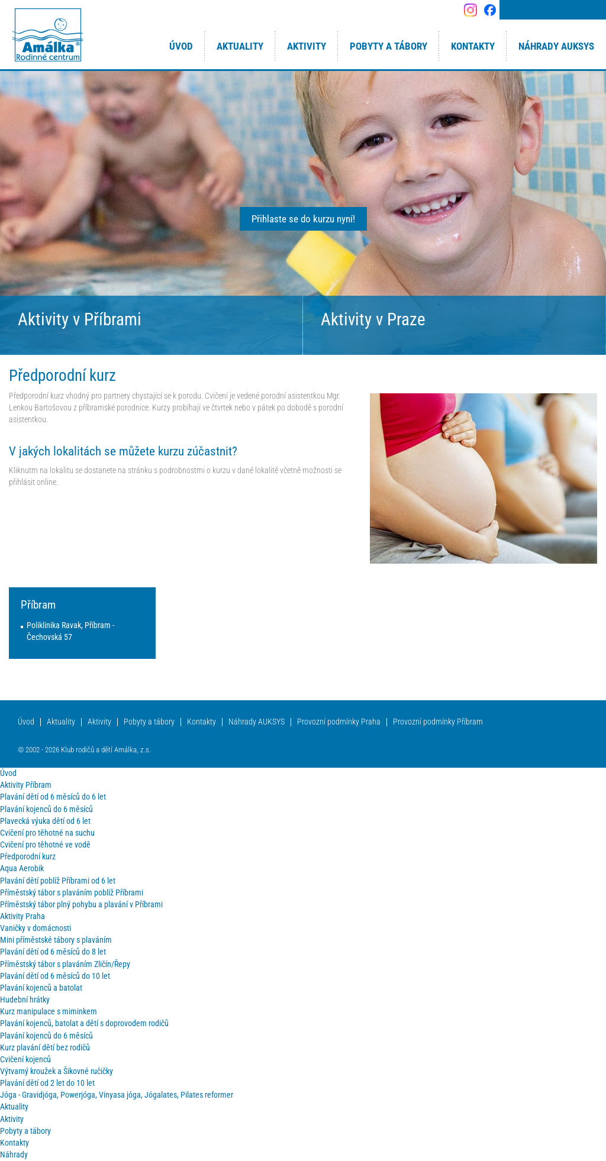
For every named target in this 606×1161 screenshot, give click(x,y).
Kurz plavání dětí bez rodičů (45, 1048)
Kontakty (201, 722)
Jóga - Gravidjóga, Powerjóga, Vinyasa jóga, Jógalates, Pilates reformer (116, 1095)
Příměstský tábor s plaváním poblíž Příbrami (71, 893)
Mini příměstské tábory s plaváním (56, 940)
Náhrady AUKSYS (256, 722)
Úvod (26, 722)
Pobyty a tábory (149, 722)
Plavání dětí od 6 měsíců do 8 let (53, 952)
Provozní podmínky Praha (339, 722)
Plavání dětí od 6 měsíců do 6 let (53, 797)
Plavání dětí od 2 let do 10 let (47, 1083)
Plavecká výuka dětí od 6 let (45, 821)
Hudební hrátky (25, 1000)
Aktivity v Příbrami (79, 319)
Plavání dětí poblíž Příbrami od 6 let (57, 881)
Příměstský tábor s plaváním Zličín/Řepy (65, 964)
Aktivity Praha (22, 916)
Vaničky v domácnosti (35, 928)
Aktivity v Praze (373, 319)
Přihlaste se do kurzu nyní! (303, 219)
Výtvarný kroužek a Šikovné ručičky (56, 1071)
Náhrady (14, 1155)
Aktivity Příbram (25, 785)
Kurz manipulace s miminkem (48, 1012)
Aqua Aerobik (22, 869)
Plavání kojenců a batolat (41, 988)
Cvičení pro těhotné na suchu (47, 833)
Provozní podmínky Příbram (438, 722)
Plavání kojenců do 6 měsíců (46, 809)
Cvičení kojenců (25, 1060)
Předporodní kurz (28, 857)
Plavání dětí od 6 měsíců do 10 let (55, 976)
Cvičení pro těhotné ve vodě (45, 845)
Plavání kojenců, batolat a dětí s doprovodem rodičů (84, 1023)
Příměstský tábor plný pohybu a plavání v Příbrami (81, 905)
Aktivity (99, 722)
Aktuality (61, 722)
